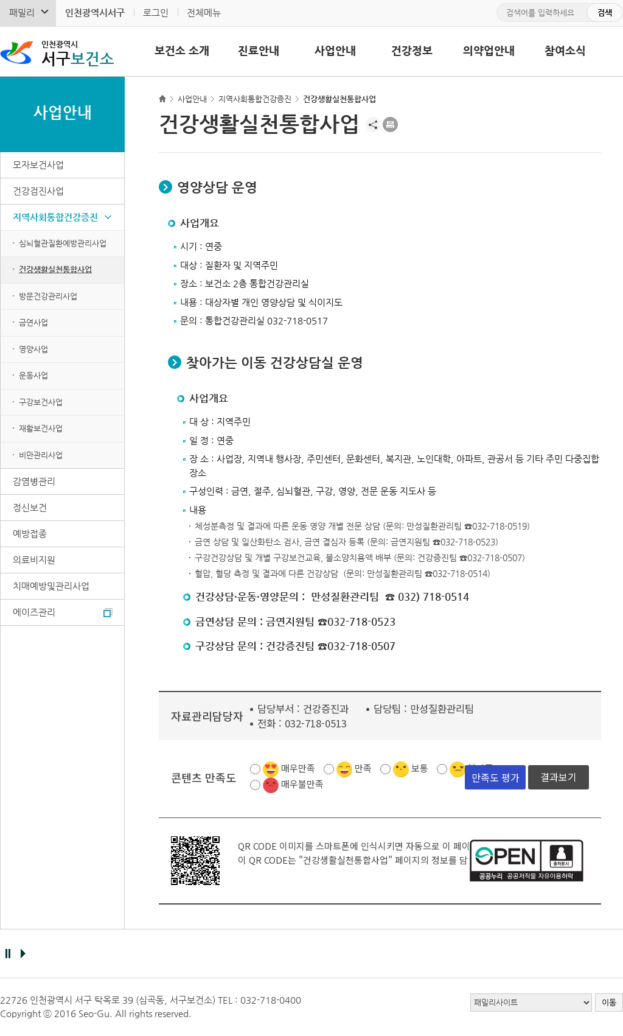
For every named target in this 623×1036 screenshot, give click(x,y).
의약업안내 (489, 50)
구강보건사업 (41, 402)
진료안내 (258, 50)
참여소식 (565, 50)
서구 (80, 52)
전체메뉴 (204, 12)
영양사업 (33, 349)
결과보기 (558, 776)
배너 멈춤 (7, 954)
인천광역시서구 (95, 12)
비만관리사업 (41, 455)
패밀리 (22, 12)
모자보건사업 (38, 164)
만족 (363, 767)
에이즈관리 (34, 612)
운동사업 (33, 375)
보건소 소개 (182, 50)
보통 (419, 767)
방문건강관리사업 (48, 296)
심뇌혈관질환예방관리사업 (62, 243)
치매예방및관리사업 (51, 586)
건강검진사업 (38, 191)
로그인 (156, 12)
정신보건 (30, 507)
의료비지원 (34, 560)
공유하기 (373, 124)
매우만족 (298, 767)
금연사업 (33, 322)
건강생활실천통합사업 (55, 269)
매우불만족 (302, 783)
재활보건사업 (41, 428)
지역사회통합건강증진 (55, 217)
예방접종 (30, 533)
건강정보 (412, 50)
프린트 (390, 124)
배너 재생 (22, 954)
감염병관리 (34, 481)
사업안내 (335, 50)
